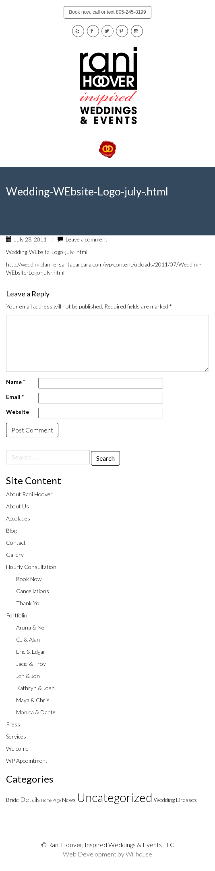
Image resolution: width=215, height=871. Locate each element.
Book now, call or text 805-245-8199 (107, 12)
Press (13, 724)
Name (15, 381)
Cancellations (32, 591)
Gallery (15, 554)
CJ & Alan (28, 639)
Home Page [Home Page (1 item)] (51, 800)
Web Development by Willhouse (107, 854)
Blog (11, 530)
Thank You (29, 603)
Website (17, 411)
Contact (16, 542)
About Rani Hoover (29, 494)
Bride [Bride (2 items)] (12, 799)
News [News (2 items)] (69, 799)
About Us (17, 506)
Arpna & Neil (31, 627)
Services (16, 736)
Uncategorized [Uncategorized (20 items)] (115, 797)
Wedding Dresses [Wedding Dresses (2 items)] (175, 799)
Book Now (28, 578)
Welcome (17, 748)
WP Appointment (27, 760)
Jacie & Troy (31, 663)
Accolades (18, 518)
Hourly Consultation (31, 566)
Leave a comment (87, 239)
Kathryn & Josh (35, 687)
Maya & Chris (33, 700)
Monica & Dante (36, 712)
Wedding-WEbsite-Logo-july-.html (46, 251)
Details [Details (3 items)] (30, 799)
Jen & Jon (28, 675)
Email (15, 396)
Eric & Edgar (30, 651)
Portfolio (16, 615)
